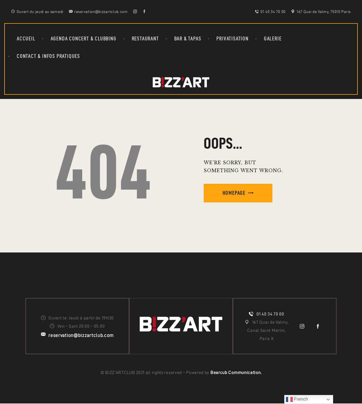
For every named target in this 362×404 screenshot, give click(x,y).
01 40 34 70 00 (270, 314)
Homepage (234, 193)
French (297, 399)
